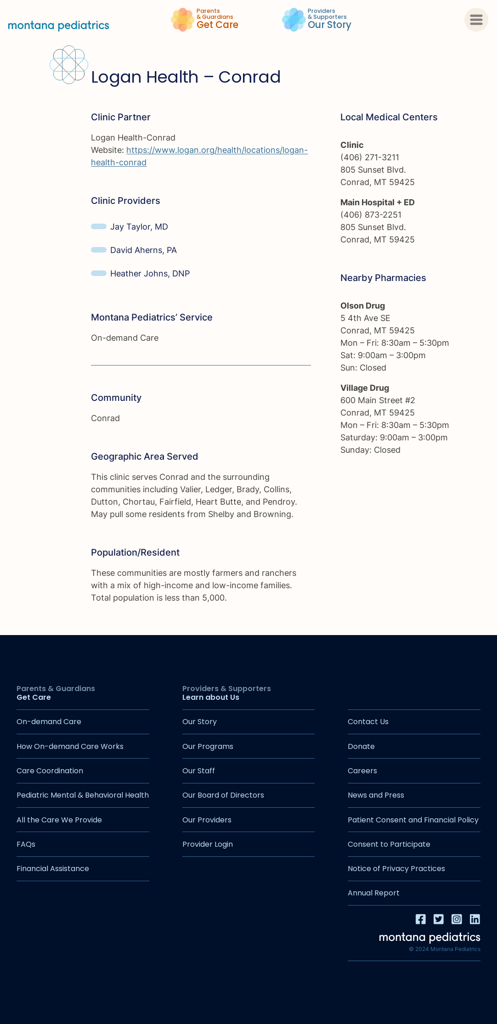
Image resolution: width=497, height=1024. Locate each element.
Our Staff (198, 770)
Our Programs (207, 746)
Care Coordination (50, 770)
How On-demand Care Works (70, 746)
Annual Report (374, 893)
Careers (362, 770)
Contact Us (368, 721)
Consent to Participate (389, 844)
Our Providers (207, 820)
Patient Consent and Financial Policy (413, 820)
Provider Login (207, 844)
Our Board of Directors (223, 795)
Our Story (199, 721)
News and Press (376, 795)
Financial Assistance (53, 868)
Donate (361, 746)
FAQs (26, 844)
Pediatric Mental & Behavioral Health (83, 795)
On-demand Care (49, 721)
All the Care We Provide (59, 820)
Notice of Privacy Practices (396, 868)
